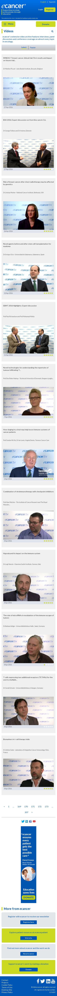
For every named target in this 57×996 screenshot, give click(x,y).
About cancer (28, 954)
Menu (8, 24)
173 (46, 806)
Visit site (28, 938)
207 (26, 812)
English (43, 2)
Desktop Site (7, 990)
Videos (8, 31)
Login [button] (40, 9)
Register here (28, 922)
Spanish (52, 2)
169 (19, 806)
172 (39, 806)
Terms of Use (7, 987)
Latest (24, 47)
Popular (33, 47)
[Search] (52, 31)
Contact (5, 980)
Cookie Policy (7, 985)
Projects (5, 982)
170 (26, 806)
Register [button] (50, 9)
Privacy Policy (7, 992)
